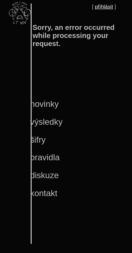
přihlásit (104, 6)
